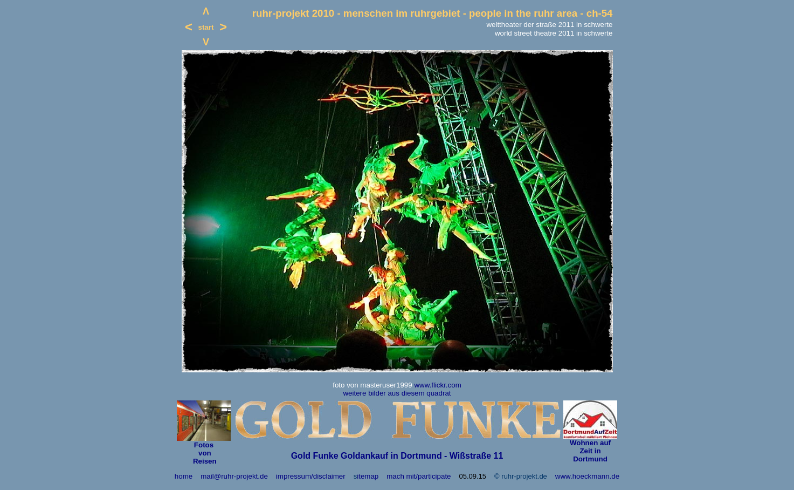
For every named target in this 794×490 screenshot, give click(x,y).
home (183, 476)
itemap (367, 476)
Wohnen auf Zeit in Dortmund (590, 451)
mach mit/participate (418, 476)
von (203, 453)
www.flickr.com (437, 385)
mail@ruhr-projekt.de (234, 476)
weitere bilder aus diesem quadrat (397, 393)
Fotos (203, 445)
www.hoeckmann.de (587, 476)
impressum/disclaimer (311, 476)
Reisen (203, 461)
